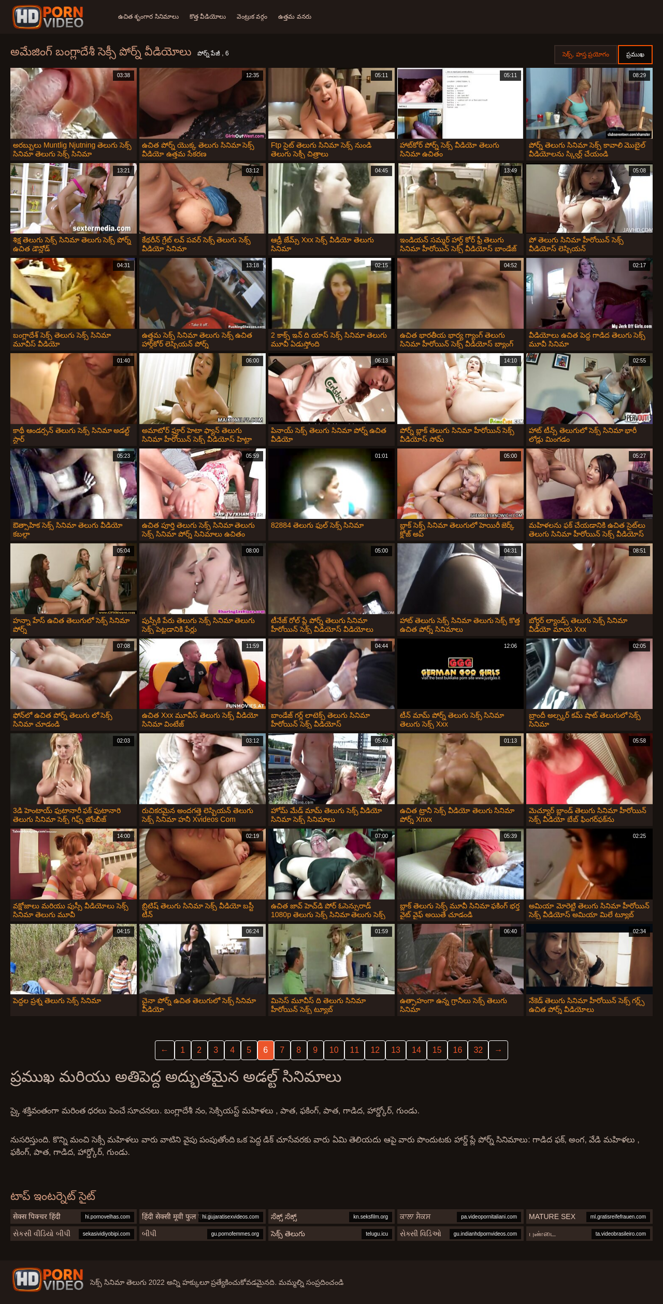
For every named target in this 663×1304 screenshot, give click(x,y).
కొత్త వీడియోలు (209, 16)
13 (395, 1050)
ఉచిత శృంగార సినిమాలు (148, 16)
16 (458, 1050)
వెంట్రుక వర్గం (255, 16)
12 (375, 1050)
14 (416, 1050)
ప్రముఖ (635, 54)
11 (354, 1050)
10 (334, 1050)
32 (478, 1050)
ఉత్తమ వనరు (299, 16)
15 (437, 1050)
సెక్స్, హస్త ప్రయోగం (586, 54)
